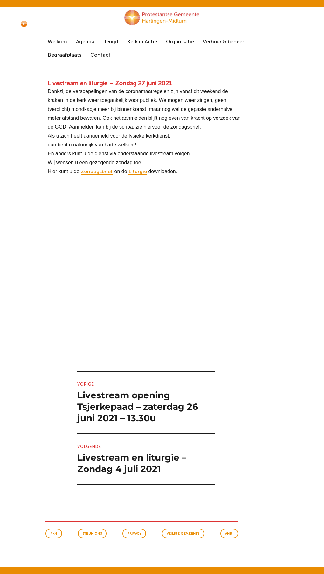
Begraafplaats (64, 55)
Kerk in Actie (142, 41)
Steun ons (92, 534)
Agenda (85, 41)
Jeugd (110, 41)
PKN (53, 534)
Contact (100, 55)
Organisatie (180, 41)
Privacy (134, 534)
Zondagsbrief (97, 171)
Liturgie (137, 171)
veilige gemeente (183, 534)
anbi (229, 534)
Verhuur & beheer (223, 41)
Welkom (57, 41)
